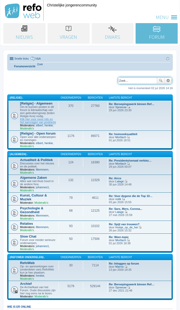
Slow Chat (28, 236)
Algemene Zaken (33, 178)
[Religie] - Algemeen (36, 103)
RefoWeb (27, 263)
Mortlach (120, 137)
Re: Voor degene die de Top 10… (131, 196)
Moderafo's (27, 128)
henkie (48, 125)
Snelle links (21, 58)
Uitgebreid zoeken (168, 81)
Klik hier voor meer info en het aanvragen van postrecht (38, 121)
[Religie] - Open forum (37, 133)
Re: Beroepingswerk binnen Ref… (131, 104)
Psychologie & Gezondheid (31, 210)
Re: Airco (115, 178)
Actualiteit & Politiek (36, 160)
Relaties (26, 224)
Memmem (42, 169)
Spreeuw (120, 107)
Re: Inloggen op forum (124, 263)
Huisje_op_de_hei (126, 227)
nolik (118, 199)
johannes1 (42, 187)
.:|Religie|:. (15, 97)
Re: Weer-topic (119, 237)
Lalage (119, 181)
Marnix (119, 266)
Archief (26, 284)
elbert (39, 125)
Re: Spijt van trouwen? (124, 224)
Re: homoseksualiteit (123, 134)
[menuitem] (40, 64)
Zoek (161, 81)
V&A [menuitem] (38, 58)
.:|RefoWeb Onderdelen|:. (26, 257)
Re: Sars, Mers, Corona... (125, 208)
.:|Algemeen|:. (17, 154)
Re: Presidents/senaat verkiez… (130, 160)
